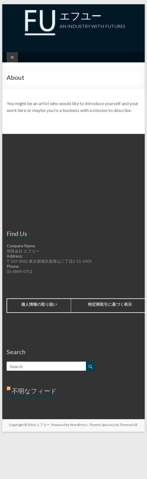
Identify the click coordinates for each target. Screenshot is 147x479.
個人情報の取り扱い (39, 304)
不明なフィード (34, 391)
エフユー (81, 15)
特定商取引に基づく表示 (110, 304)
